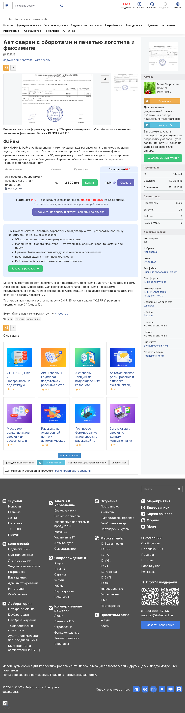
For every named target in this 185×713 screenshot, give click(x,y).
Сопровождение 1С (71, 558)
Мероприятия (158, 501)
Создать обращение (160, 625)
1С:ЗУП (105, 577)
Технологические (66, 638)
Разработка (16, 571)
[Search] (161, 489)
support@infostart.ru (157, 615)
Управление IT (64, 537)
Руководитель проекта (117, 518)
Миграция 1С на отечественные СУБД (24, 648)
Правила (147, 554)
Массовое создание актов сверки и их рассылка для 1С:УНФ (18, 436)
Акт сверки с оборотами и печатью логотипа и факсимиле (69, 45)
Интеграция (16, 588)
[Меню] (6, 5)
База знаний (18, 544)
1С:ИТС (59, 569)
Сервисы (60, 574)
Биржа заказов (160, 514)
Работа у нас (150, 566)
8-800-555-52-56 (155, 611)
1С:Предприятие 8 (155, 281)
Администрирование (23, 583)
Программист (110, 506)
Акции (58, 563)
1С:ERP (105, 549)
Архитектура (63, 543)
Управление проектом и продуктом (71, 524)
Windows (149, 305)
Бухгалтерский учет (156, 345)
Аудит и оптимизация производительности (23, 638)
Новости (14, 506)
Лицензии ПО (64, 621)
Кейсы (58, 586)
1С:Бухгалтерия (111, 543)
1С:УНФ (105, 560)
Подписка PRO (19, 549)
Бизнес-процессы (67, 516)
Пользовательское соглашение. (26, 674)
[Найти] (179, 489)
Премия (13, 534)
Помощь (147, 560)
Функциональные (20, 555)
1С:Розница (108, 571)
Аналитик (107, 512)
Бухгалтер (150, 261)
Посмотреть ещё (69, 455)
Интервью (15, 523)
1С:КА (104, 555)
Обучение (108, 501)
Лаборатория (20, 604)
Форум (153, 520)
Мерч (151, 527)
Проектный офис (114, 615)
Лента (12, 518)
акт (10, 319)
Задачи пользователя (24, 566)
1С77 (103, 600)
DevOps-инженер (113, 523)
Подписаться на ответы (20, 462)
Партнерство (64, 591)
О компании (151, 538)
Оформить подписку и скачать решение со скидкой (70, 212)
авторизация (82, 470)
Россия (148, 315)
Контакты (148, 571)
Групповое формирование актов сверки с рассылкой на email (86, 436)
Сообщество (17, 594)
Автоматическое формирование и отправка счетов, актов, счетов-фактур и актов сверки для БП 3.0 (122, 385)
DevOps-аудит (18, 614)
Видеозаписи (158, 507)
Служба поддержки (161, 582)
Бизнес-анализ (65, 510)
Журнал (15, 501)
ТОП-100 (14, 529)
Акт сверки (150, 251)
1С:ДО (105, 583)
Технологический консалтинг (20, 628)
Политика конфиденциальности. (73, 674)
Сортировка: (87, 462)
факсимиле (33, 319)
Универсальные (111, 588)
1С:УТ (104, 566)
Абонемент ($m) (154, 355)
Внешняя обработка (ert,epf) (161, 272)
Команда (60, 531)
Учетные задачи (19, 560)
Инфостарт (62, 313)
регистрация (63, 470)
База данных (17, 577)
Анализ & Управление (64, 503)
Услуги (59, 580)
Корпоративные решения (68, 608)
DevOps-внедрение (22, 620)
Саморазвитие (65, 548)
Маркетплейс (112, 538)
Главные (14, 512)
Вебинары (61, 597)
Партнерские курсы (114, 529)
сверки (20, 319)
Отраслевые (63, 627)
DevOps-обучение (21, 609)
